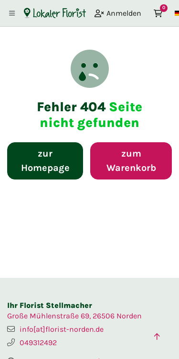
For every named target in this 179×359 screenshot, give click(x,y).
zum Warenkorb (131, 160)
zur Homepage (45, 160)
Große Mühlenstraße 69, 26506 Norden (74, 315)
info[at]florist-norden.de (62, 329)
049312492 (38, 342)
